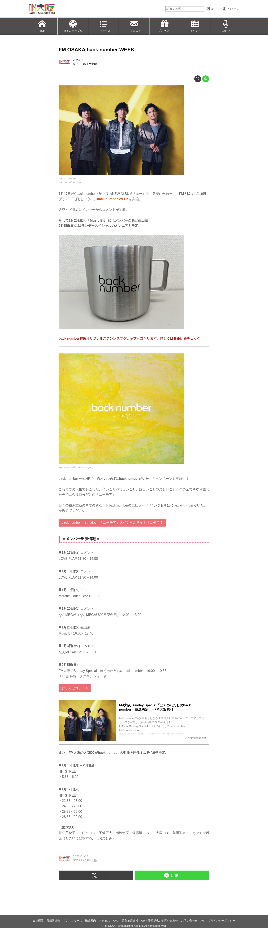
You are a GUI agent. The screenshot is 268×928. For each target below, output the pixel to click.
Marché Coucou (71, 596)
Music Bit (65, 633)
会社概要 (38, 920)
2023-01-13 (80, 60)
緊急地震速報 (130, 920)
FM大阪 (92, 64)
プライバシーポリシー (221, 920)
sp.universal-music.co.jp (75, 467)
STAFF (77, 64)
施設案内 (90, 920)
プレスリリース (72, 920)
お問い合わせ (189, 920)
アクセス (104, 920)
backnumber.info (70, 182)
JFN (202, 920)
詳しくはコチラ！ (75, 688)
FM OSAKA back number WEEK (96, 49)
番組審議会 (53, 920)
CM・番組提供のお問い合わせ (159, 920)
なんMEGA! (67, 615)
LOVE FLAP (68, 558)
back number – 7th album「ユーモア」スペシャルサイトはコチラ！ (112, 522)
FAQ (116, 920)
